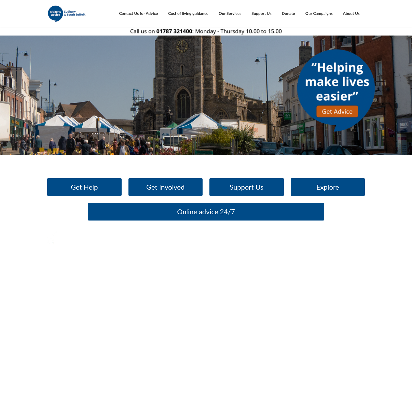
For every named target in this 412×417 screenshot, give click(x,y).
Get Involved (165, 187)
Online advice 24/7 (206, 211)
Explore (327, 187)
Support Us (247, 187)
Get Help (84, 187)
